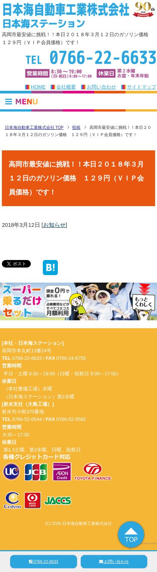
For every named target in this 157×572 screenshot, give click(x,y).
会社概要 (66, 87)
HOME (38, 87)
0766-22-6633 (43, 561)
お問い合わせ (101, 87)
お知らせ (54, 225)
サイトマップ (141, 87)
